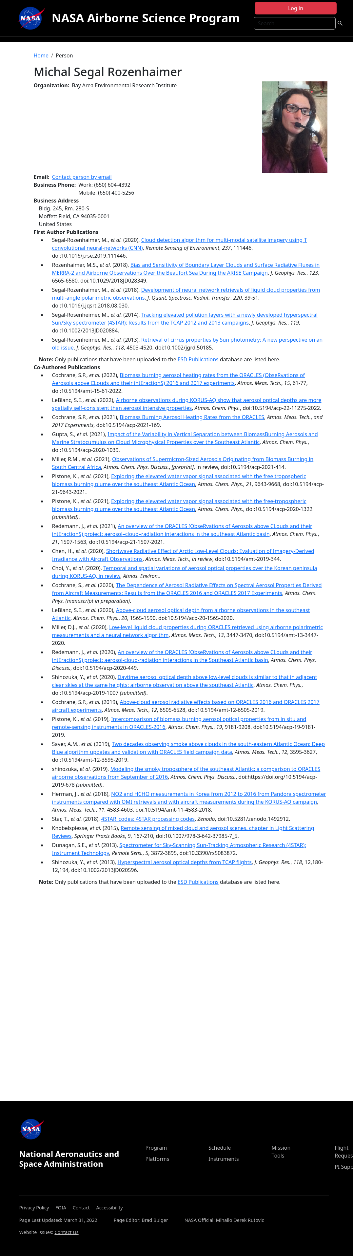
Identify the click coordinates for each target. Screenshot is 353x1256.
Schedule (219, 1147)
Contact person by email (82, 177)
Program (156, 1147)
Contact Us (66, 1232)
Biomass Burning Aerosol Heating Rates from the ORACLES (192, 417)
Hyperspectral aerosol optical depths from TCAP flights (185, 862)
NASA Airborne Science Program (146, 18)
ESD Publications (198, 359)
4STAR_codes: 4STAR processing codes (148, 818)
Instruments (223, 1158)
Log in (295, 8)
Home (41, 55)
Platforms (157, 1158)
